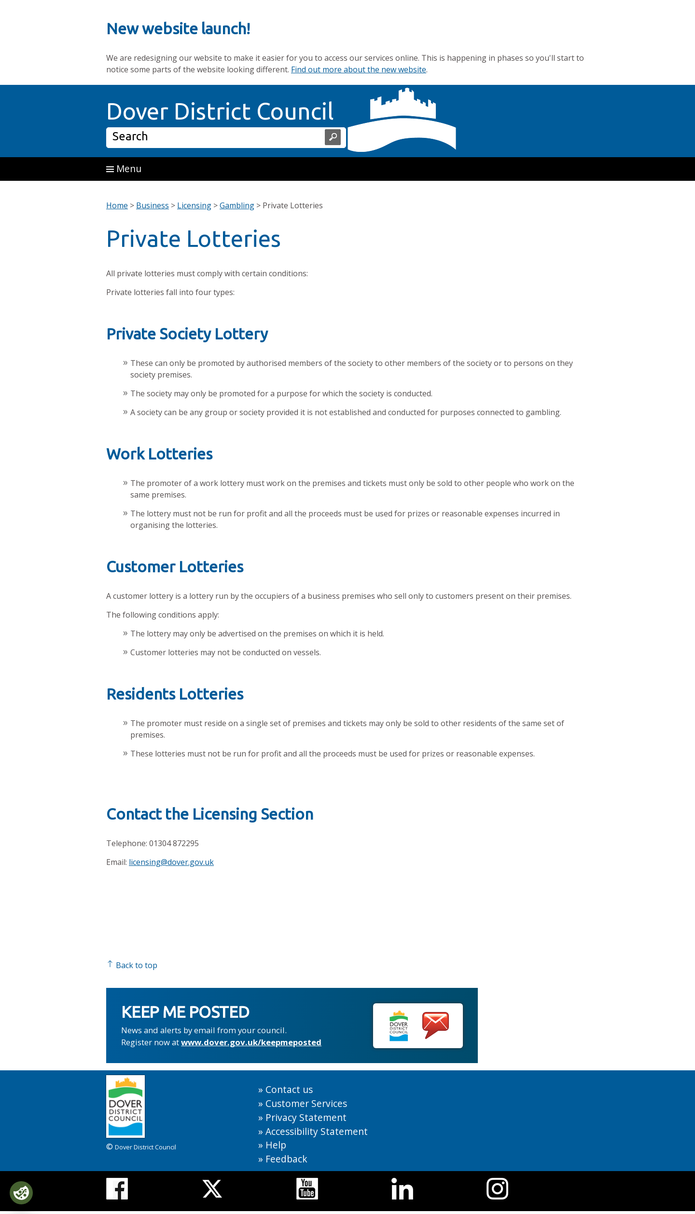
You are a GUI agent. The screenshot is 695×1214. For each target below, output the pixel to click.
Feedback (286, 1158)
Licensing (194, 205)
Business (152, 205)
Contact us (289, 1089)
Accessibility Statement (316, 1131)
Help (275, 1144)
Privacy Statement (306, 1117)
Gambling (237, 205)
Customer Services (306, 1103)
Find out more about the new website (358, 69)
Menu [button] (123, 168)
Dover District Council (220, 111)
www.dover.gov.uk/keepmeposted (251, 1042)
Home (117, 205)
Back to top (131, 965)
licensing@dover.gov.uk (171, 862)
